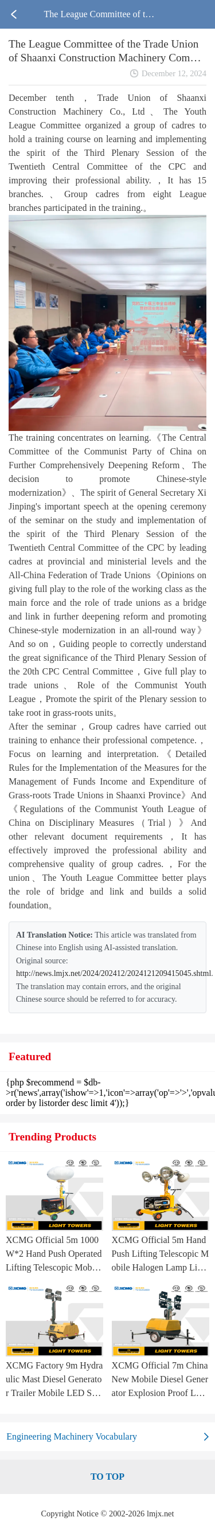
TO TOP (107, 1476)
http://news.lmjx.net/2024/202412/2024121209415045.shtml (113, 973)
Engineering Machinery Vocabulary (71, 1436)
